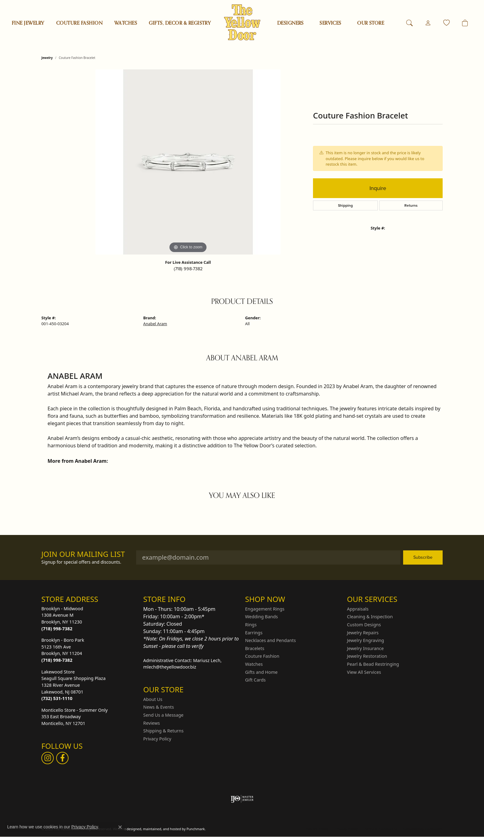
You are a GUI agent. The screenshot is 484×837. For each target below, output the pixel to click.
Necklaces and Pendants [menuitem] (270, 640)
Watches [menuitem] (254, 664)
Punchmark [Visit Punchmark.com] (195, 829)
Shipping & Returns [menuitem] (163, 731)
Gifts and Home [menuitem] (261, 672)
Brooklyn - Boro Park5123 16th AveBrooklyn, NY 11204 (62, 650)
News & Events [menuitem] (158, 707)
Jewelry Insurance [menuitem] (365, 648)
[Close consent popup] (120, 827)
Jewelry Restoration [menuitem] (367, 656)
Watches (125, 23)
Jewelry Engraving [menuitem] (365, 640)
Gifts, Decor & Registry (180, 23)
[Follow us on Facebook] (62, 758)
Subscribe (422, 557)
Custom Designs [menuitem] (364, 625)
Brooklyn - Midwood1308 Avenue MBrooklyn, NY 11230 (62, 618)
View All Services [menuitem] (364, 672)
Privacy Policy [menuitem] (157, 738)
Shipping (345, 205)
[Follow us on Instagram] (47, 758)
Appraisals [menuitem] (358, 608)
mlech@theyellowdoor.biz (169, 667)
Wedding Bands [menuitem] (261, 616)
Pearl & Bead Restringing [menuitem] (373, 664)
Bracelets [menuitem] (254, 648)
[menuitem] (242, 798)
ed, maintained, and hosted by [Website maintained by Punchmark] (161, 829)
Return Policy (317, 829)
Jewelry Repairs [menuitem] (362, 632)
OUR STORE (370, 23)
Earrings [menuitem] (253, 632)
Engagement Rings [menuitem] (265, 608)
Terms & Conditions (380, 829)
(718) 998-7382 (188, 268)
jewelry (47, 58)
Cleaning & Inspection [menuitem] (370, 616)
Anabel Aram (155, 323)
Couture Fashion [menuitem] (262, 656)
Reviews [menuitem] (151, 723)
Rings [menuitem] (251, 625)
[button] (89, 599)
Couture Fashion (79, 23)
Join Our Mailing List (83, 554)
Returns (411, 205)
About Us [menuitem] (152, 699)
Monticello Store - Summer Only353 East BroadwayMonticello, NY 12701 (74, 716)
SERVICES (330, 23)
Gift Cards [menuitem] (255, 680)
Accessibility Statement (423, 829)
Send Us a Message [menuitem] (163, 715)
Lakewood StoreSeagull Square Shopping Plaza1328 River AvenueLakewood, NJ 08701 (73, 685)
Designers (290, 23)
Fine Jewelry (28, 23)
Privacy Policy (346, 829)
